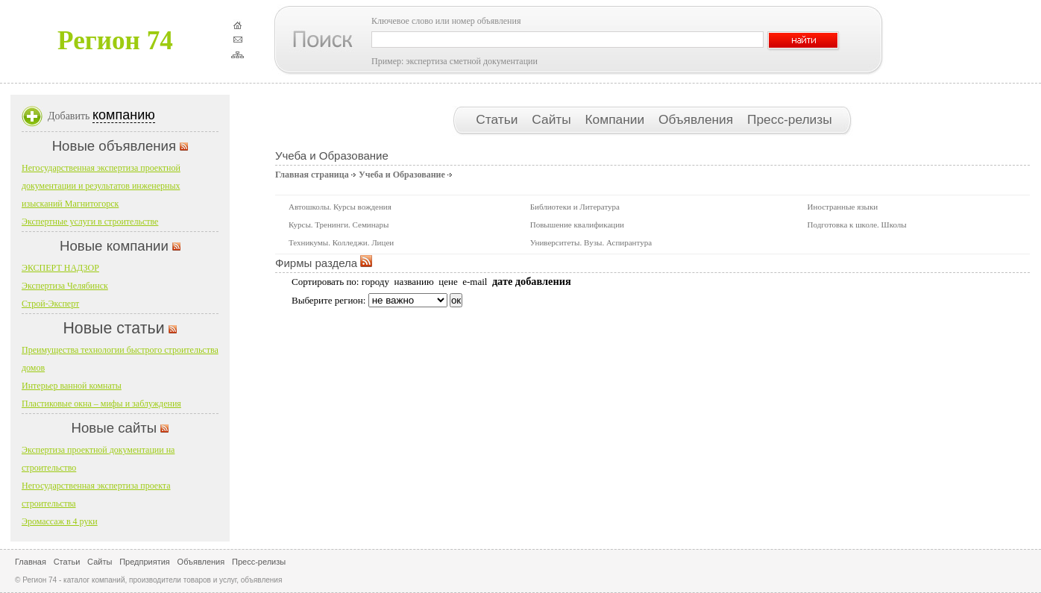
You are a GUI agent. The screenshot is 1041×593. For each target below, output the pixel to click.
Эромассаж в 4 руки (60, 521)
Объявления (697, 119)
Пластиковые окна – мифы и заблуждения (101, 403)
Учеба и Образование (402, 174)
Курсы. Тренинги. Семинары (339, 224)
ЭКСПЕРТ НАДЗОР (60, 268)
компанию (123, 114)
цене (447, 281)
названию (413, 281)
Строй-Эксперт (50, 303)
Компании (616, 119)
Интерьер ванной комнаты (72, 385)
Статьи (498, 119)
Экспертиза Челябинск (65, 285)
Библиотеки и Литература (575, 206)
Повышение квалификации (577, 224)
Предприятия (144, 561)
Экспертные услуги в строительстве (90, 221)
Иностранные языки (843, 206)
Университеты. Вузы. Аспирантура (591, 242)
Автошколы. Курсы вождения (340, 206)
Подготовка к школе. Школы (857, 224)
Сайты (553, 119)
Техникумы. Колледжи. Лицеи (341, 242)
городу (375, 281)
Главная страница (312, 174)
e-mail (474, 281)
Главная (30, 561)
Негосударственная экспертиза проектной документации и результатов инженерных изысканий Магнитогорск (101, 186)
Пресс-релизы (789, 119)
